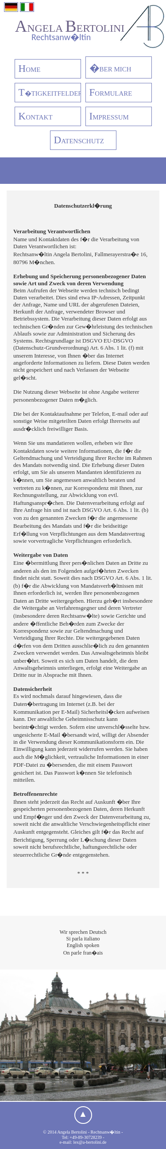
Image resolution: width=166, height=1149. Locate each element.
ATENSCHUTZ (79, 139)
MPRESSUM (109, 116)
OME (30, 68)
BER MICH (110, 68)
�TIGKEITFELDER (50, 92)
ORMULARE (110, 92)
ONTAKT (36, 116)
